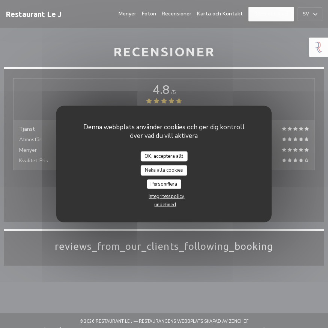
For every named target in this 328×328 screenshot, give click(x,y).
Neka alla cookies (164, 170)
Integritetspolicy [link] (166, 196)
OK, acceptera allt (163, 156)
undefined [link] (165, 204)
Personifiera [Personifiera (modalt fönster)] (163, 183)
